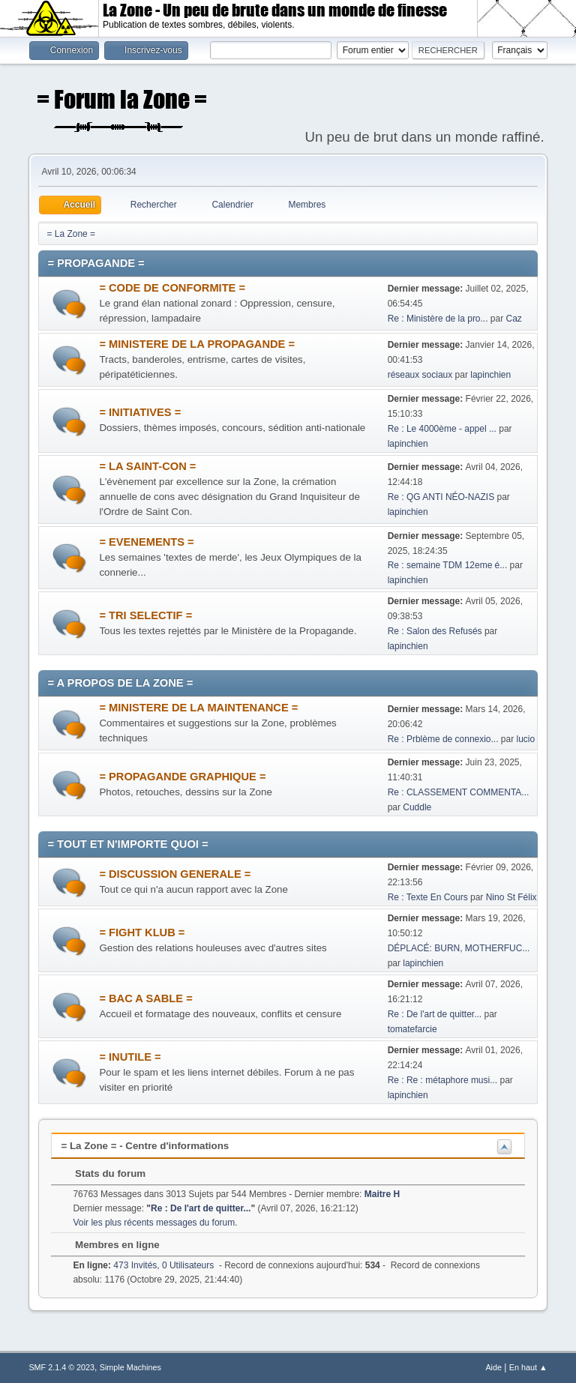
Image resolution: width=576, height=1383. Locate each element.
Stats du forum (103, 1173)
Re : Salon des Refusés (435, 631)
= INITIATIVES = (140, 412)
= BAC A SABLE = (145, 998)
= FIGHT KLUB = (141, 932)
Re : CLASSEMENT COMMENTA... (459, 792)
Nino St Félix (511, 897)
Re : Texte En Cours (428, 897)
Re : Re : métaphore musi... (443, 1080)
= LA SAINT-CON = (147, 466)
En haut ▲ (528, 1367)
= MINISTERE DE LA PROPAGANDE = (197, 344)
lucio (526, 739)
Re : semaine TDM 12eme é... (448, 565)
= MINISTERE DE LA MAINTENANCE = (198, 708)
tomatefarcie (412, 1029)
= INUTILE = (129, 1057)
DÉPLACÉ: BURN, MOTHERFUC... (459, 948)
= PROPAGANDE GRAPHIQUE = (182, 777)
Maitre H (382, 1194)
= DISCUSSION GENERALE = (174, 874)
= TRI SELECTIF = (145, 615)
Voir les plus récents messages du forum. (155, 1222)
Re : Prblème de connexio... (443, 739)
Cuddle (417, 807)
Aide (493, 1367)
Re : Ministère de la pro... (438, 318)
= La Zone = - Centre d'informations (145, 1145)
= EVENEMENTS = (146, 542)
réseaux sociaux (420, 375)
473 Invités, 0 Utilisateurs (143, 1265)
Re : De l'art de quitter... (435, 1014)
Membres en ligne (109, 1244)
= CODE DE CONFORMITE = (172, 288)
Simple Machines (130, 1367)
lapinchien (490, 375)
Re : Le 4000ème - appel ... (442, 429)
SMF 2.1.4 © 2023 (61, 1367)
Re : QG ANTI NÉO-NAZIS (441, 497)
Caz (514, 318)
